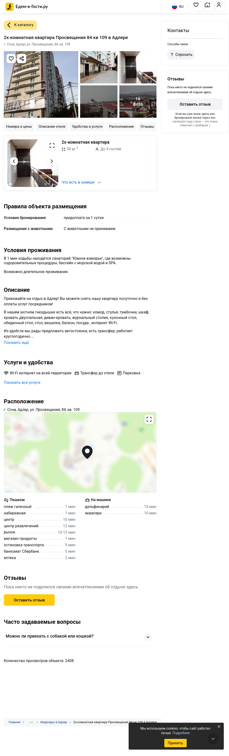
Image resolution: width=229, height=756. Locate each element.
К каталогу (18, 24)
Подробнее (181, 733)
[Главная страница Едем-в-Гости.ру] (27, 7)
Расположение (121, 126)
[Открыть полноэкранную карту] (80, 452)
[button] (198, 6)
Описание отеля (52, 126)
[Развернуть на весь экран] (52, 145)
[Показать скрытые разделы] (31, 722)
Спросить (180, 55)
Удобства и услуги (87, 126)
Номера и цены (19, 126)
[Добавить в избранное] (11, 58)
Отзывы (147, 126)
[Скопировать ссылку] (21, 58)
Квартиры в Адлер (53, 722)
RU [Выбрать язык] (178, 6)
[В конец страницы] (213, 738)
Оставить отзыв (29, 600)
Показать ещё (16, 342)
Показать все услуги (22, 382)
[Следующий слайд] (51, 161)
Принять (175, 743)
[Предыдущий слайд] (14, 161)
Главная (14, 722)
